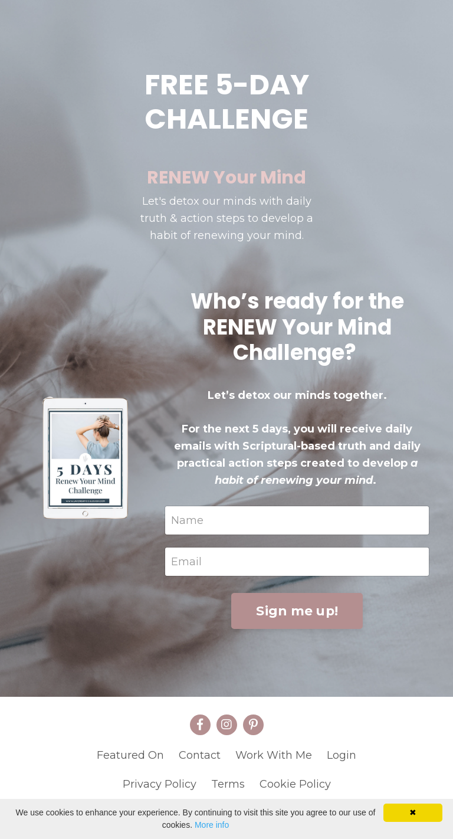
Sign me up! (297, 610)
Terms (228, 784)
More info (212, 825)
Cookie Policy (295, 784)
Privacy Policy (159, 784)
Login (341, 755)
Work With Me (273, 755)
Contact (200, 755)
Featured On (130, 755)
